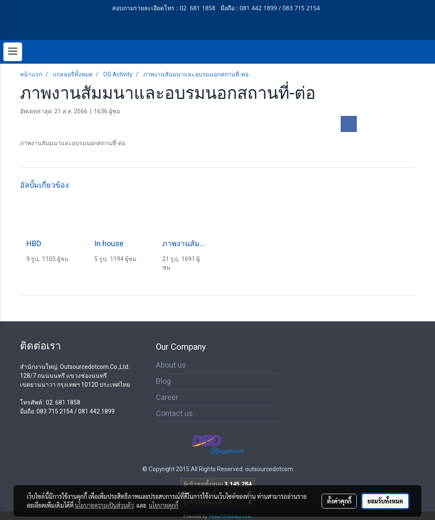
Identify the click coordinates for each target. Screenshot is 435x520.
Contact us (174, 413)
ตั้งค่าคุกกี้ (339, 501)
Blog (163, 381)
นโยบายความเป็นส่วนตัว (104, 505)
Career (167, 397)
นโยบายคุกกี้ (163, 505)
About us (171, 364)
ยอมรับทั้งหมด (385, 501)
